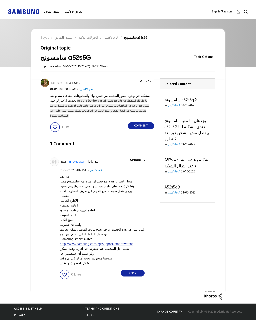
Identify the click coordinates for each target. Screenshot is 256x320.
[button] (147, 81)
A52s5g (170, 187)
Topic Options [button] (203, 57)
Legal (89, 315)
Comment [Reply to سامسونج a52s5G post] (141, 125)
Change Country (169, 311)
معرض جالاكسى (73, 11)
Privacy (20, 315)
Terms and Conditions (102, 308)
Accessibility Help (28, 308)
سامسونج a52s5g (179, 99)
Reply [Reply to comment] (132, 273)
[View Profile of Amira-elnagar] (76, 161)
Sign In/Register (222, 11)
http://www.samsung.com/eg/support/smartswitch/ (96, 244)
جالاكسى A (86, 89)
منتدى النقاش (52, 11)
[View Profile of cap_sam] (56, 83)
